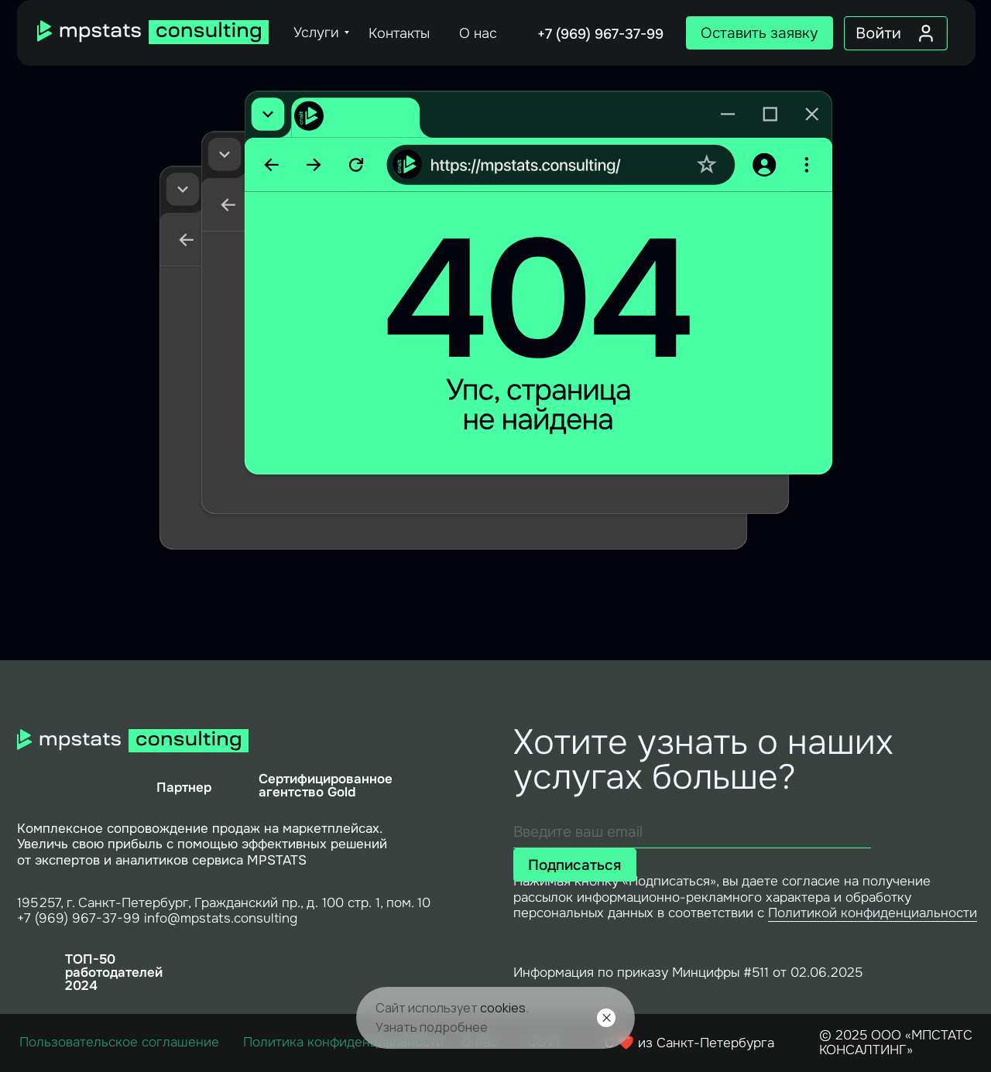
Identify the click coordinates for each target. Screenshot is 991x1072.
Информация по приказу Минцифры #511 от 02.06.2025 (687, 972)
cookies (503, 1007)
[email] (692, 832)
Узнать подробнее (431, 1027)
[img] (153, 32)
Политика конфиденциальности (343, 1041)
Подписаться (574, 865)
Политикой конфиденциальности (872, 912)
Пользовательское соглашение (119, 1041)
